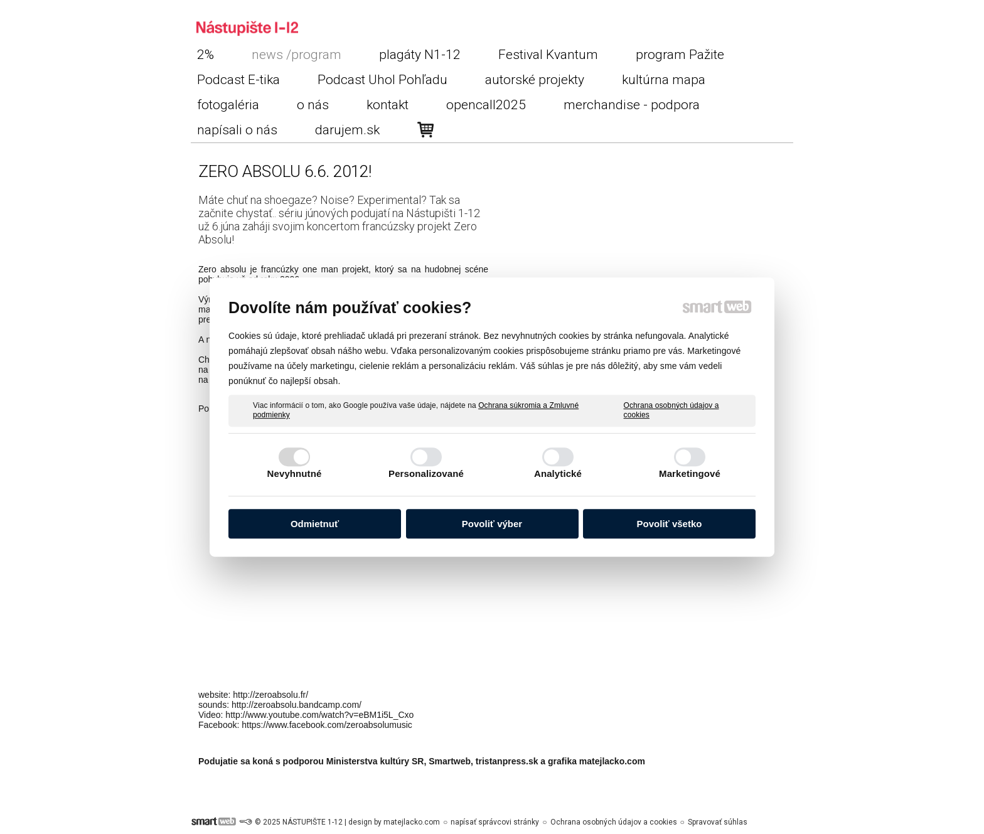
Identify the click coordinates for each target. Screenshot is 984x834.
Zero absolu (222, 269)
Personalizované (426, 473)
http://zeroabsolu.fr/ (270, 695)
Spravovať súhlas (717, 822)
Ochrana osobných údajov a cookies (671, 410)
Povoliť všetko (669, 523)
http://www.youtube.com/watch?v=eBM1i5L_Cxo (319, 715)
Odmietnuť (315, 523)
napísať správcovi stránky (495, 822)
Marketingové (689, 473)
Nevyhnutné (294, 473)
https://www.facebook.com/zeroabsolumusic (327, 725)
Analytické (558, 473)
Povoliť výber (492, 523)
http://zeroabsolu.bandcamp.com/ (296, 705)
